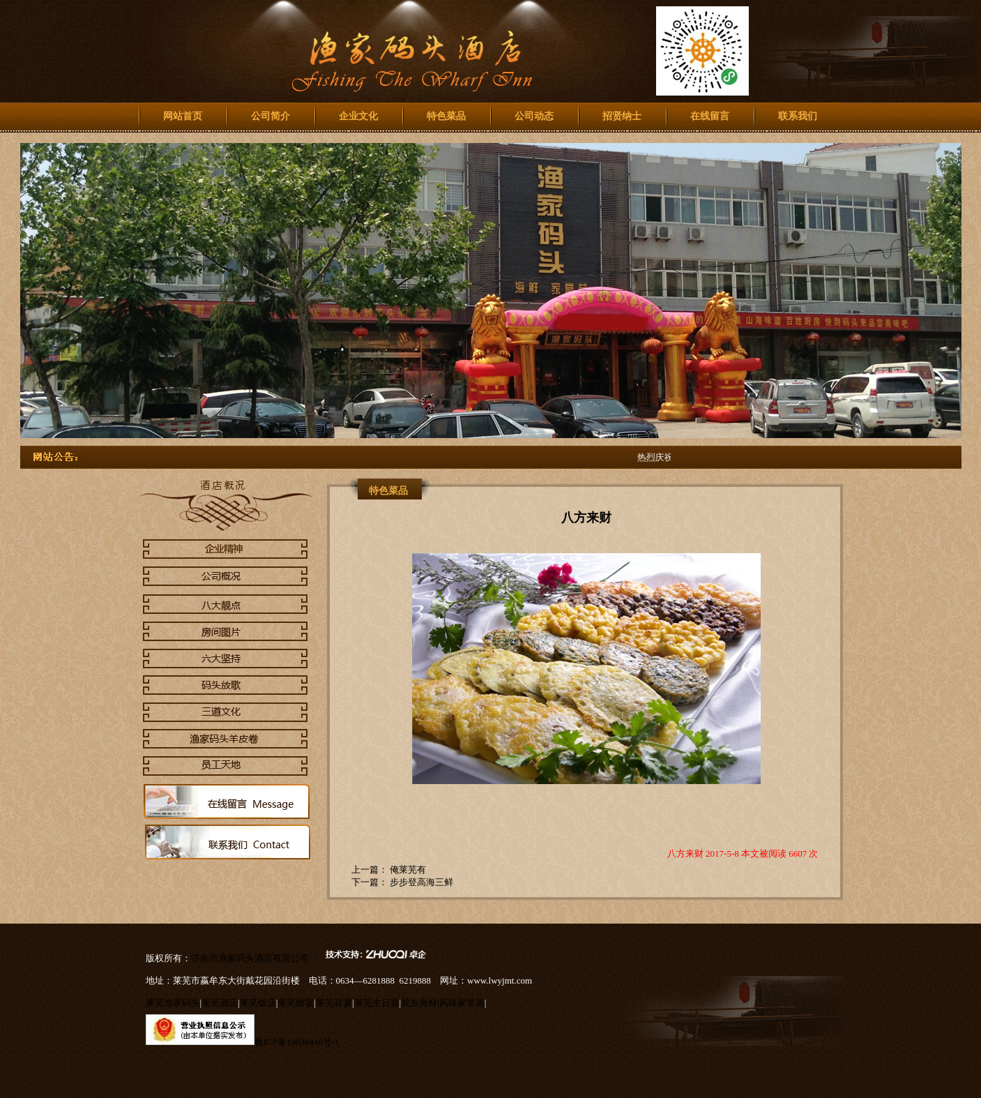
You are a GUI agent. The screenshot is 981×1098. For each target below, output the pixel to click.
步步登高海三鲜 (420, 882)
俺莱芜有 (407, 869)
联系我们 (797, 116)
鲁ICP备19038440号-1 (297, 1042)
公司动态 (534, 116)
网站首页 (182, 116)
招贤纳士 (621, 116)
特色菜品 (446, 116)
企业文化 (358, 116)
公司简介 (270, 116)
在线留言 (709, 116)
